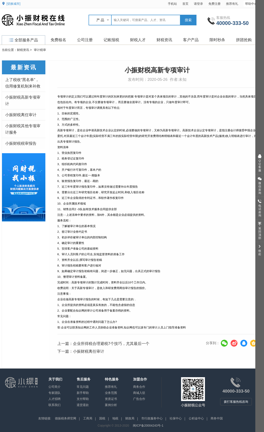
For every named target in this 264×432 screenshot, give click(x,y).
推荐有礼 (232, 3)
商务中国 (217, 418)
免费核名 (58, 40)
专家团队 (54, 393)
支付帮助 (83, 399)
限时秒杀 (217, 40)
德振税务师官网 (65, 418)
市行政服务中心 (152, 418)
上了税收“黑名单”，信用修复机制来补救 (22, 83)
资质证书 (111, 399)
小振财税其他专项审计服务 (22, 129)
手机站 (172, 3)
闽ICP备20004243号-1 (148, 425)
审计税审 (40, 50)
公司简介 (54, 386)
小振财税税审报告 (20, 143)
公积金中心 (196, 418)
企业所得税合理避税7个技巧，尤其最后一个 (111, 343)
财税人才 (138, 40)
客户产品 (191, 40)
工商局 (87, 418)
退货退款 (83, 405)
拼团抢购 (244, 40)
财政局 (129, 418)
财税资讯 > (24, 50)
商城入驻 (139, 393)
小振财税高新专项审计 (22, 100)
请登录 (198, 3)
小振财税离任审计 (20, 115)
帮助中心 (253, 3)
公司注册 (85, 40)
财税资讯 (164, 40)
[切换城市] (13, 3)
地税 (115, 418)
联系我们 (54, 405)
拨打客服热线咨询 (236, 401)
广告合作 (139, 399)
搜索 (188, 20)
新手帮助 (83, 393)
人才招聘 (54, 399)
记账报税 (111, 40)
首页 (185, 3)
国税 (102, 418)
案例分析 (111, 405)
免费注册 (214, 3)
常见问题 (83, 386)
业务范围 (111, 393)
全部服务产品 (23, 40)
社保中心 (176, 418)
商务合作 (139, 386)
